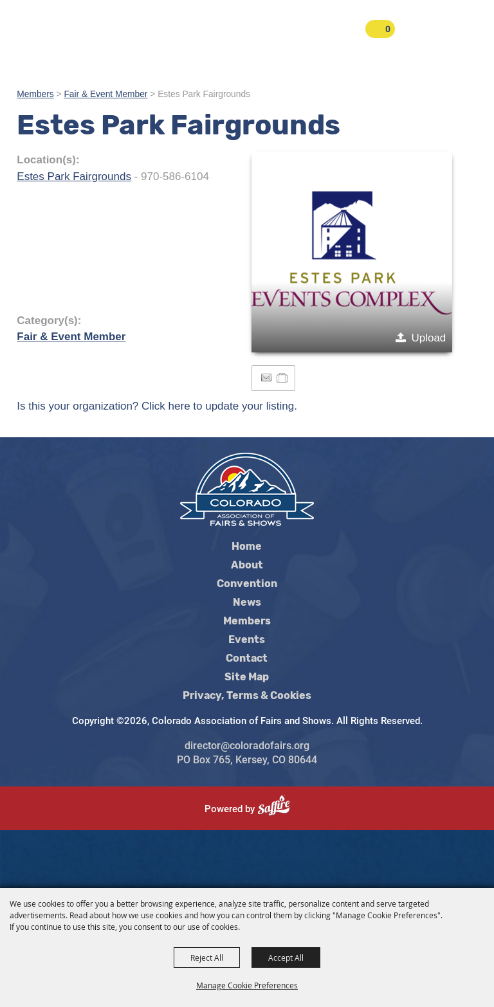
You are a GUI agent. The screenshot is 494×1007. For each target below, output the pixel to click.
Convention (247, 584)
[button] (352, 252)
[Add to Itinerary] (282, 378)
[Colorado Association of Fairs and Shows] (64, 40)
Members (35, 94)
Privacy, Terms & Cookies (247, 696)
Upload (428, 338)
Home (247, 546)
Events (246, 640)
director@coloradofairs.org (247, 745)
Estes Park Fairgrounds (74, 176)
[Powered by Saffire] (278, 809)
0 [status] (387, 29)
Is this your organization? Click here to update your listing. (157, 406)
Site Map (246, 677)
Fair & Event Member (105, 94)
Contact (247, 658)
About (247, 565)
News (247, 602)
